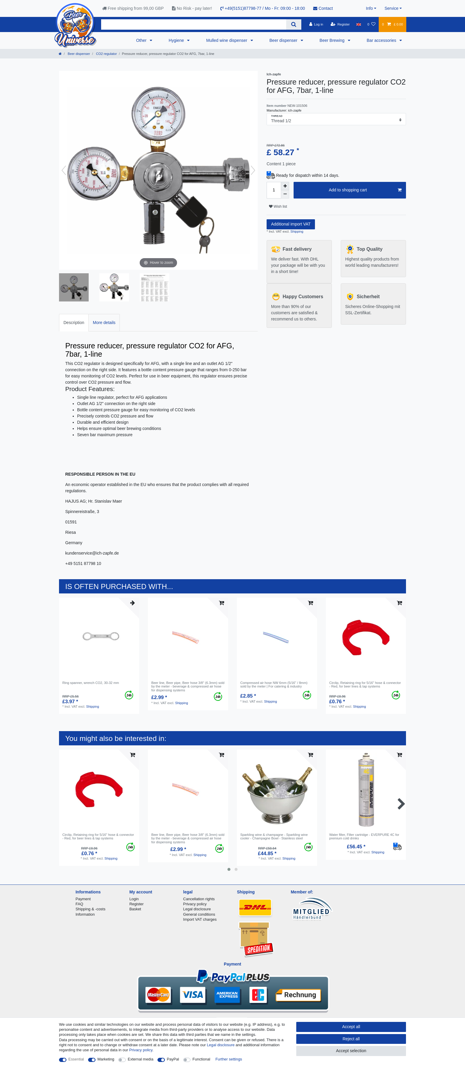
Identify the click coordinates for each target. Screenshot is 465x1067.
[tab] (74, 322)
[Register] (340, 24)
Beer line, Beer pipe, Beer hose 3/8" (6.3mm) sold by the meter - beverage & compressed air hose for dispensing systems (187, 686)
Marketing (106, 1059)
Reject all (351, 1038)
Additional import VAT (290, 224)
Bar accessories (382, 40)
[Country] (358, 24)
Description (73, 322)
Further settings (228, 1059)
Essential (76, 1059)
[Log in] (316, 24)
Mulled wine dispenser (227, 40)
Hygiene (177, 40)
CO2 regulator (106, 53)
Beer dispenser (284, 40)
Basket (135, 909)
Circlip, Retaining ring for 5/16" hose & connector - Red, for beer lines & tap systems (365, 684)
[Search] (293, 24)
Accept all (351, 1026)
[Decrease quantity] (285, 194)
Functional (201, 1059)
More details (104, 322)
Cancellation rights (199, 899)
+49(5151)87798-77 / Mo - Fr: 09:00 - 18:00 (262, 8)
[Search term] (193, 24)
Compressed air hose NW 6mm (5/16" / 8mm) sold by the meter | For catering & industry (274, 684)
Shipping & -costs (91, 909)
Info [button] (369, 8)
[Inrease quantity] (285, 186)
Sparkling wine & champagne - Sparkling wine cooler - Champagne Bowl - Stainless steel (274, 836)
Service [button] (392, 8)
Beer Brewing (333, 40)
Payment (83, 899)
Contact (323, 8)
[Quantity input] (274, 190)
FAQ (79, 904)
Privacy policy (195, 904)
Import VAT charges (200, 919)
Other (142, 40)
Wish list (278, 206)
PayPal (173, 1059)
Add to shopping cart (365, 190)
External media (140, 1059)
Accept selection (351, 1050)
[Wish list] (371, 24)
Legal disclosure (197, 909)
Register (136, 904)
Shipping (296, 231)
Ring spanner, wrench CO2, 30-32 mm (90, 683)
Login (134, 899)
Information (85, 914)
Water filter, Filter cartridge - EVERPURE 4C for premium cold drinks (364, 836)
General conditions (199, 914)
